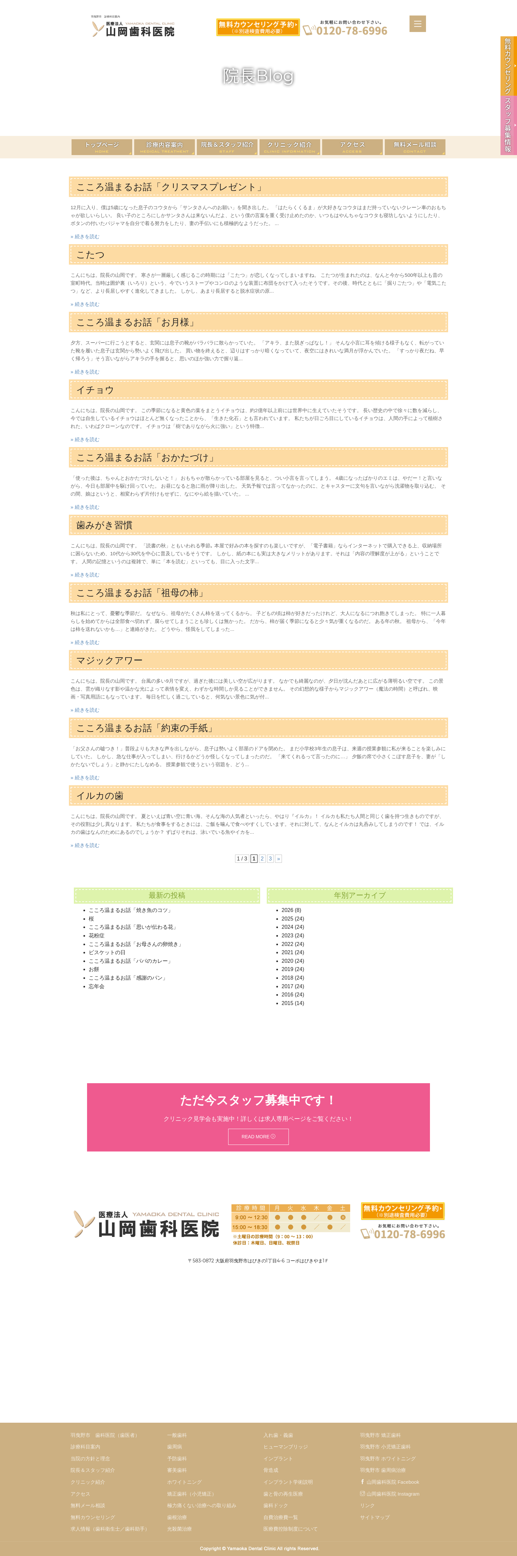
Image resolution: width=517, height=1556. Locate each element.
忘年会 (97, 986)
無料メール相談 (88, 1505)
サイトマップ (375, 1517)
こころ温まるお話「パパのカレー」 (131, 961)
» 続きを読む (85, 236)
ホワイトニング (184, 1482)
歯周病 (174, 1446)
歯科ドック (275, 1505)
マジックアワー (111, 660)
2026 (287, 910)
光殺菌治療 (179, 1529)
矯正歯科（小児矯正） (192, 1494)
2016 (287, 994)
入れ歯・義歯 (278, 1435)
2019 (287, 969)
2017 (287, 986)
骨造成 (270, 1470)
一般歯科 (177, 1435)
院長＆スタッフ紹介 (93, 1470)
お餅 (94, 969)
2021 (287, 952)
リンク (367, 1505)
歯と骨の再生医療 (283, 1494)
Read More (259, 1136)
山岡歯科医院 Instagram (390, 1494)
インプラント (278, 1458)
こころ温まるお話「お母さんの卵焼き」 (136, 944)
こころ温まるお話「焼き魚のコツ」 (131, 910)
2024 (287, 927)
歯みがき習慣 (106, 525)
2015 (287, 1003)
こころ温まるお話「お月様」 (141, 322)
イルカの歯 (101, 795)
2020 (287, 961)
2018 (287, 978)
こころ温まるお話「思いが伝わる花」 (133, 927)
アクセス (80, 1494)
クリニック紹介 (88, 1482)
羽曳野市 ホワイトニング (388, 1458)
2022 (287, 944)
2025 (287, 919)
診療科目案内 (85, 1446)
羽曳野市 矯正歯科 (380, 1435)
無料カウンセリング (93, 1517)
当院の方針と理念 (90, 1458)
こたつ (91, 254)
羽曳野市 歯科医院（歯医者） (105, 1435)
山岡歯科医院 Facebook (389, 1482)
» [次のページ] (278, 858)
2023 (287, 935)
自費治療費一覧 (280, 1517)
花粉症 (97, 935)
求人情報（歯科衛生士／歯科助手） (110, 1529)
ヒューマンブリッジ (285, 1446)
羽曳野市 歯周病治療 (383, 1470)
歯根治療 (177, 1517)
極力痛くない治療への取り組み (201, 1505)
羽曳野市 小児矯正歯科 (385, 1446)
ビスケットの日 (107, 952)
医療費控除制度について (290, 1529)
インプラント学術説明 (288, 1482)
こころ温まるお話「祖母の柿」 (146, 592)
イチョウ (96, 389)
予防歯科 (177, 1458)
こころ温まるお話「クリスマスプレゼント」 (177, 186)
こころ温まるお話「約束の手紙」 (151, 728)
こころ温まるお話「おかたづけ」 (152, 457)
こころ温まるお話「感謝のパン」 (128, 978)
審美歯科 (177, 1470)
